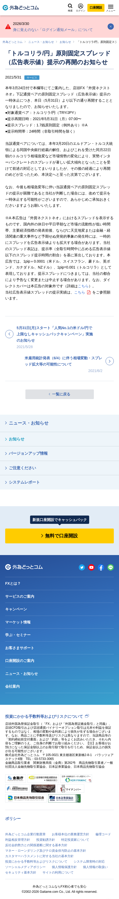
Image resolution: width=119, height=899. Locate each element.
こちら (83, 286)
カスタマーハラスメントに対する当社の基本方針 (39, 856)
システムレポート (24, 482)
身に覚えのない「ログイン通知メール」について (53, 30)
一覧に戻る (61, 394)
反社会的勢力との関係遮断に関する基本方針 (36, 845)
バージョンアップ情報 (28, 453)
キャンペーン (16, 609)
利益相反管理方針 (17, 840)
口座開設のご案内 (19, 661)
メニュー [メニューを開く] (110, 8)
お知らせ (65, 41)
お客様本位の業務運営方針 (70, 834)
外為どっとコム (13, 41)
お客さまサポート (19, 648)
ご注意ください (22, 468)
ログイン (80, 7)
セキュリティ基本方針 (20, 872)
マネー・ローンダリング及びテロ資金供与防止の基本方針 (45, 850)
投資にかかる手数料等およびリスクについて (44, 716)
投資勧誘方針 (45, 840)
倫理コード (103, 834)
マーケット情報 (18, 622)
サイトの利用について (58, 872)
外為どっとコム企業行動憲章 (25, 834)
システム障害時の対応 (89, 861)
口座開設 (96, 7)
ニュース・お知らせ (41, 41)
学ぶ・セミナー (18, 635)
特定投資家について (75, 840)
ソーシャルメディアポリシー (25, 867)
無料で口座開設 (61, 535)
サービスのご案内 (19, 596)
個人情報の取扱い (95, 867)
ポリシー (13, 818)
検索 (70, 8)
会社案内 (12, 686)
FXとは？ (13, 583)
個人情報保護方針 (64, 867)
